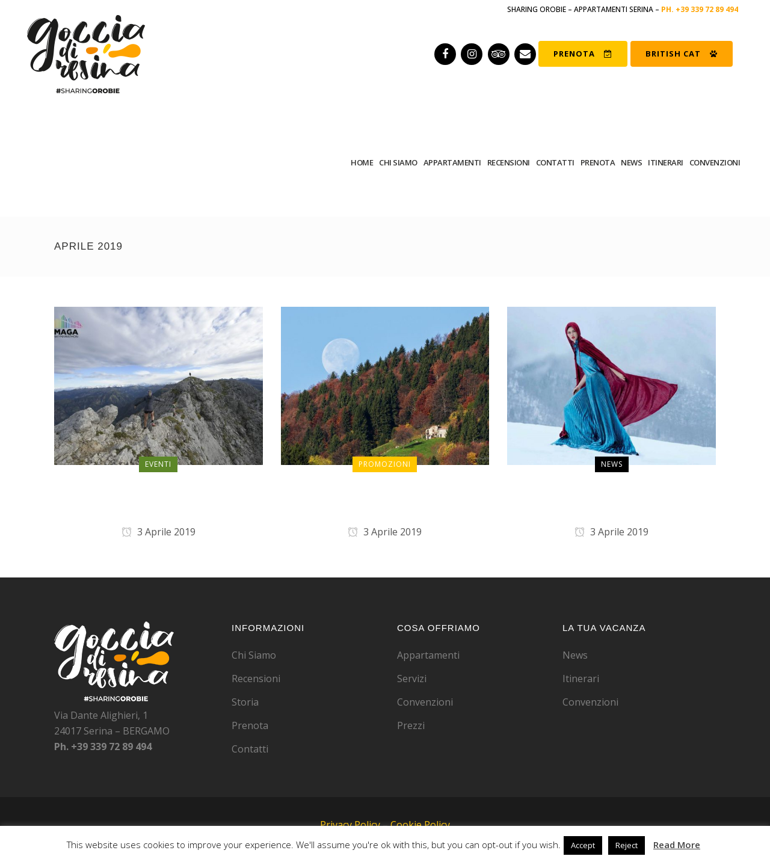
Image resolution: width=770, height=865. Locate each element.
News (575, 655)
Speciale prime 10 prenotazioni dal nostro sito (385, 499)
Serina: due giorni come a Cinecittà (611, 499)
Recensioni (256, 678)
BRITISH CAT (681, 53)
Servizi (412, 678)
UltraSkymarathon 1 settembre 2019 (158, 499)
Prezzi (411, 725)
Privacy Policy (350, 824)
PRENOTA (582, 53)
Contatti (250, 749)
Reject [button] (626, 845)
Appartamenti (428, 655)
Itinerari (580, 678)
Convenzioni (425, 702)
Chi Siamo (254, 655)
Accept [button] (583, 845)
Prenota (250, 725)
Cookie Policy (420, 824)
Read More (676, 845)
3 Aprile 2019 (159, 531)
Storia (245, 702)
